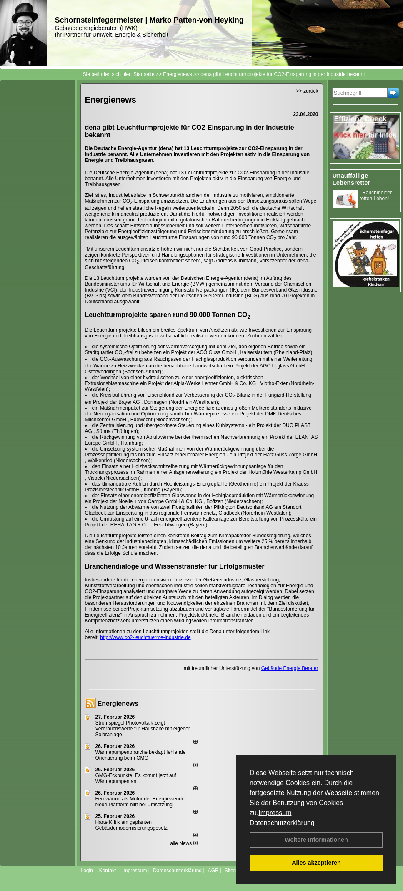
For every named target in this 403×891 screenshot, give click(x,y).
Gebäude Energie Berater (289, 668)
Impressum (274, 812)
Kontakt (107, 870)
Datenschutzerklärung (282, 822)
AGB (213, 870)
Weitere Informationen (316, 839)
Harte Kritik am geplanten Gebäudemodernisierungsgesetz (131, 825)
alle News (183, 843)
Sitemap (234, 870)
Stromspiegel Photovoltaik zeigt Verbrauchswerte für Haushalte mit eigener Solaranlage (142, 728)
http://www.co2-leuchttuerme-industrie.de (145, 637)
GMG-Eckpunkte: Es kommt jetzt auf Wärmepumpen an (135, 778)
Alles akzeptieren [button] (316, 862)
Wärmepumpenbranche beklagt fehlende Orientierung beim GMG (140, 755)
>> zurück (307, 91)
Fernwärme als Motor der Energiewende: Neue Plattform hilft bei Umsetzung (140, 802)
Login (87, 870)
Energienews (118, 703)
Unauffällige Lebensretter (351, 179)
